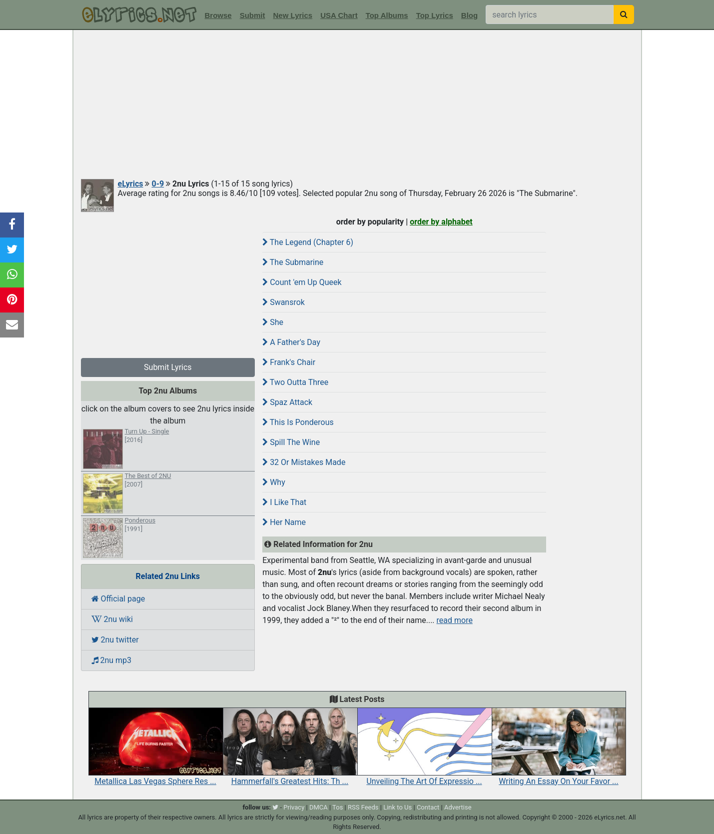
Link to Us (397, 807)
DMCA (318, 807)
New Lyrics (293, 15)
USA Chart (338, 15)
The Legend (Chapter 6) (307, 242)
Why (273, 482)
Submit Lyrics (168, 367)
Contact (428, 807)
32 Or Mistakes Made (303, 462)
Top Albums (387, 15)
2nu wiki (112, 619)
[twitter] (275, 807)
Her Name (284, 522)
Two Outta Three (295, 382)
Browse (218, 15)
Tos (337, 807)
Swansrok (283, 302)
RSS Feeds (363, 807)
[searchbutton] (624, 14)
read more (455, 620)
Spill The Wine (291, 442)
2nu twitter (115, 639)
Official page (118, 599)
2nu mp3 (111, 660)
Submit (252, 15)
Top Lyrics (434, 15)
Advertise (458, 807)
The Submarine (292, 262)
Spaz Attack (287, 402)
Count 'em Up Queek (301, 282)
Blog (469, 15)
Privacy (293, 807)
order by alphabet (441, 221)
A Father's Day (291, 342)
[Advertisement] (357, 105)
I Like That (284, 502)
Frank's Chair (288, 362)
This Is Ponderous (298, 422)
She (272, 322)
